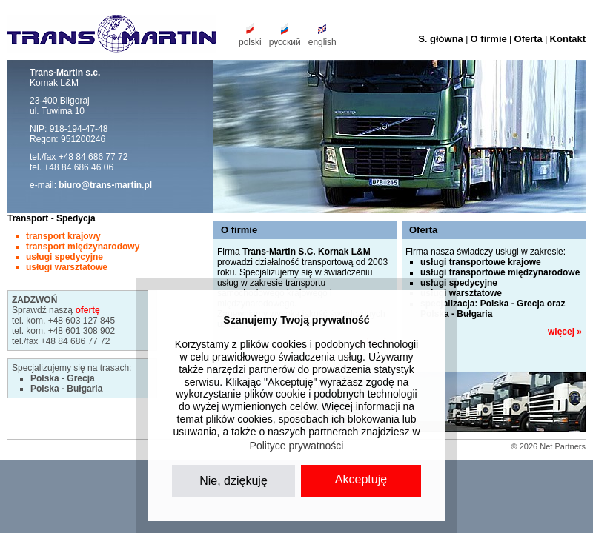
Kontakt (568, 38)
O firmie (489, 38)
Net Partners (563, 446)
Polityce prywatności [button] (297, 446)
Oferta (528, 38)
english (322, 42)
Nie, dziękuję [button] (233, 481)
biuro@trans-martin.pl (105, 185)
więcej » (565, 331)
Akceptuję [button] (361, 479)
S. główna (440, 38)
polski (250, 42)
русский (285, 42)
